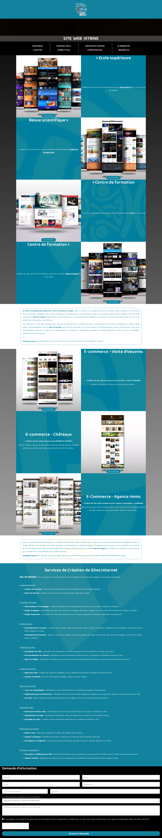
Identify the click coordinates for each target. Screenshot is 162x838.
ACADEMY (76, 274)
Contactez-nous (30, 341)
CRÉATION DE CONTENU (95, 46)
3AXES (69, 274)
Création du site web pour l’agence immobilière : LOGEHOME (113, 503)
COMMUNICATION (94, 50)
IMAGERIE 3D (123, 50)
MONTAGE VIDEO (64, 46)
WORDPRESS (37, 46)
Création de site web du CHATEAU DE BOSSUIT (48, 441)
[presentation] (15, 826)
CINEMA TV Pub (63, 50)
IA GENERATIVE (123, 46)
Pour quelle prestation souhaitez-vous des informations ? (21, 797)
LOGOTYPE (37, 50)
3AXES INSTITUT (127, 87)
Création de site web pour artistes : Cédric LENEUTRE (113, 380)
